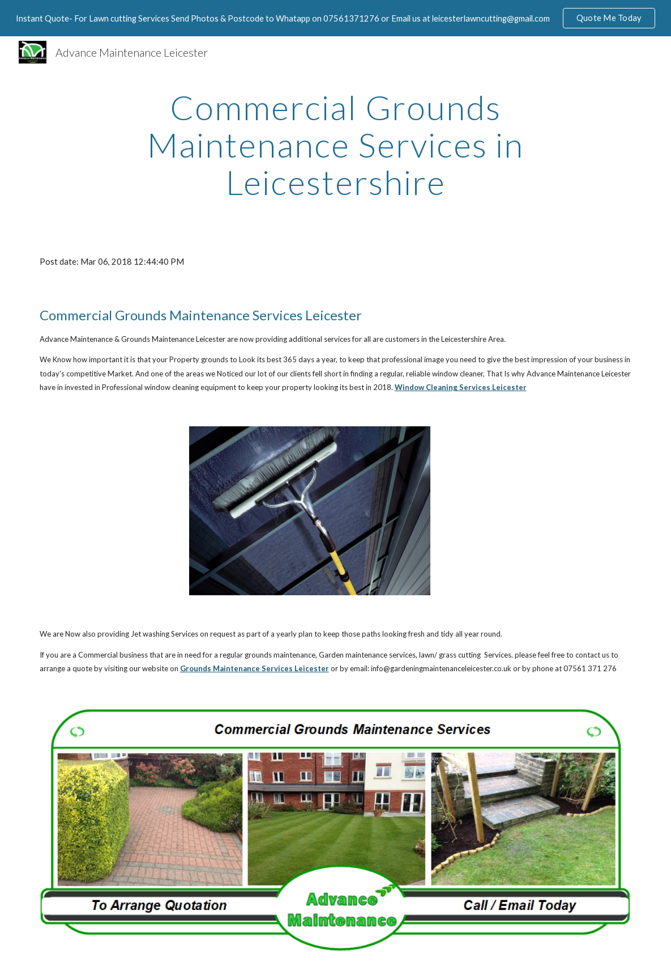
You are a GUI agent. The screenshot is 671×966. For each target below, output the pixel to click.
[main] (335, 144)
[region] (335, 18)
